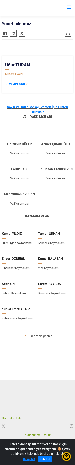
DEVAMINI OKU (15, 84)
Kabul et (45, 459)
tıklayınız (29, 459)
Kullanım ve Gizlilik (38, 435)
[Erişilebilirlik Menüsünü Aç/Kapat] (66, 456)
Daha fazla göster (40, 336)
